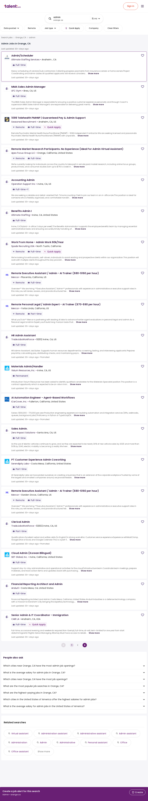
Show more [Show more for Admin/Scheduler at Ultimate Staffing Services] (93, 73)
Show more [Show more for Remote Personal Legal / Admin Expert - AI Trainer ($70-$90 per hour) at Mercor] (81, 322)
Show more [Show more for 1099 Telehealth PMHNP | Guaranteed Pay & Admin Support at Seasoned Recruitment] (83, 135)
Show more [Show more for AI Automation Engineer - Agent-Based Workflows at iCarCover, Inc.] (79, 415)
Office (123, 742)
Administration (19, 742)
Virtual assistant (20, 733)
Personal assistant (98, 742)
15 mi (96, 18)
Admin (43, 742)
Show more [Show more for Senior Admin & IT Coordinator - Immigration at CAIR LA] (94, 633)
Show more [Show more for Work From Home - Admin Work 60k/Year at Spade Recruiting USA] (70, 260)
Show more (44, 751)
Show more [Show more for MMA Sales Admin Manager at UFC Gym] (98, 104)
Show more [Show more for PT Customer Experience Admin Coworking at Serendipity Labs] (79, 477)
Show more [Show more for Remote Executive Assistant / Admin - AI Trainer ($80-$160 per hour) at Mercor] (74, 291)
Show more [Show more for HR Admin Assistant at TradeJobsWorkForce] (86, 353)
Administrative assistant (93, 733)
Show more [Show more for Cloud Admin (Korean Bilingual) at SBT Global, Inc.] (86, 571)
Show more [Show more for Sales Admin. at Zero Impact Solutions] (76, 446)
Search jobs (7, 37)
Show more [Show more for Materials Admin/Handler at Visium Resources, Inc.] (75, 384)
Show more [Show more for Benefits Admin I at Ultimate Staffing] (80, 229)
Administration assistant (54, 733)
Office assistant (20, 751)
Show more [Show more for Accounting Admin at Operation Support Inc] (77, 198)
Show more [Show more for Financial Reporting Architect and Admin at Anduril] (82, 602)
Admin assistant (127, 733)
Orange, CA (20, 37)
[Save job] (142, 55)
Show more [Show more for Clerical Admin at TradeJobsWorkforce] (75, 540)
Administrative (67, 742)
